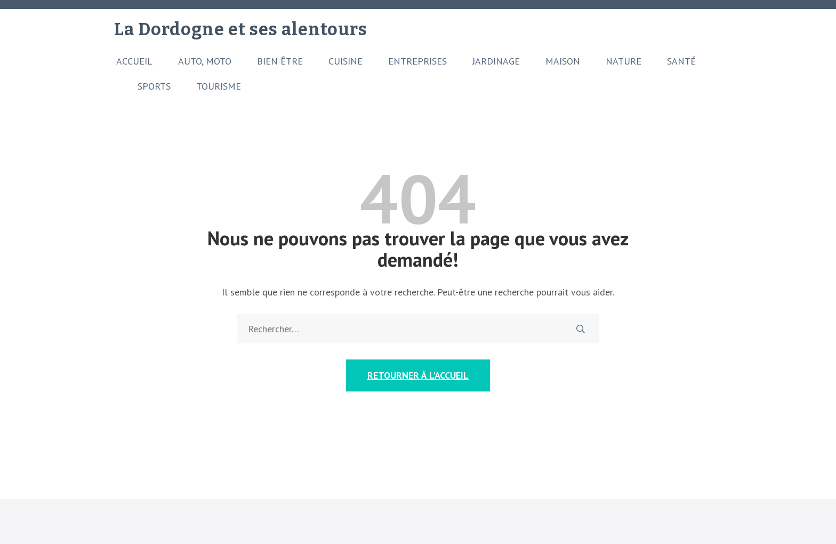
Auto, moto (204, 61)
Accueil (134, 61)
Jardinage (496, 61)
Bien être (280, 61)
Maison (562, 61)
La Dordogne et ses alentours (240, 29)
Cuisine (345, 61)
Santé (681, 61)
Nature (623, 61)
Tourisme (218, 86)
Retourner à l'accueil (418, 375)
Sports (154, 86)
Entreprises (417, 61)
